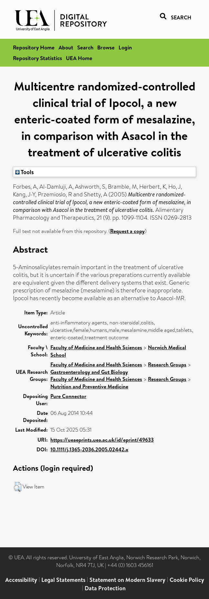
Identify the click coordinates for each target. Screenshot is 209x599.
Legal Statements (63, 580)
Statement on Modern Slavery (127, 580)
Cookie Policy (187, 580)
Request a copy (127, 231)
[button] (17, 487)
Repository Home (34, 47)
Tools (24, 172)
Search (85, 47)
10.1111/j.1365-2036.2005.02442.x (89, 449)
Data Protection (105, 588)
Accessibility (21, 580)
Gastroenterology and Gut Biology (89, 371)
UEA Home (79, 58)
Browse (106, 47)
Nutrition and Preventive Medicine (89, 386)
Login (125, 47)
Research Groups (167, 364)
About (65, 47)
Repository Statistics (37, 58)
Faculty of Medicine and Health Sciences (96, 347)
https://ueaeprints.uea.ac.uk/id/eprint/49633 (102, 439)
